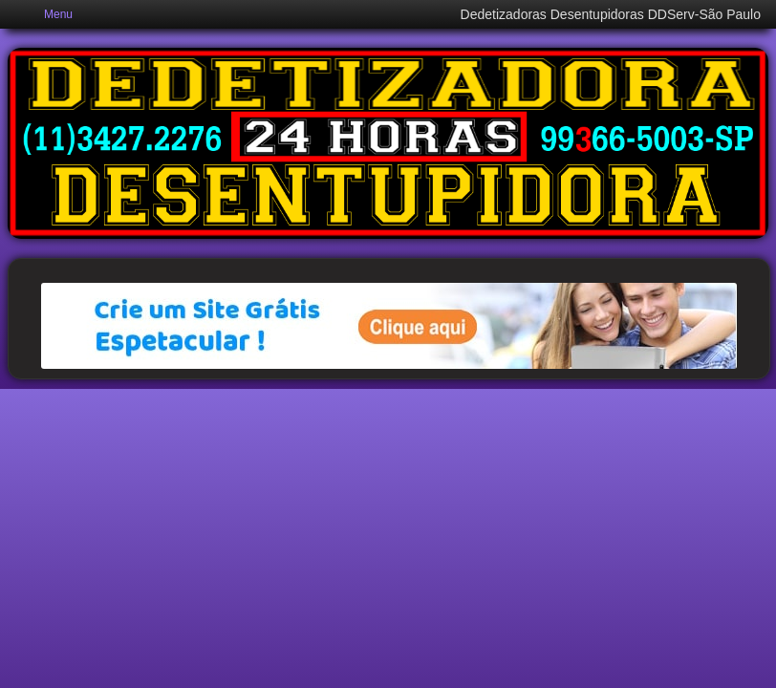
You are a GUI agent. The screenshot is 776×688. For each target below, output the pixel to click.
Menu (58, 14)
